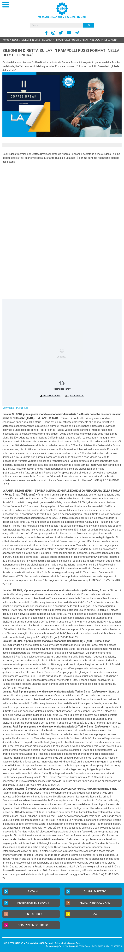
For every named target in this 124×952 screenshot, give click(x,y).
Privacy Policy (61, 943)
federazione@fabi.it (55, 946)
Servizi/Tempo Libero (26, 925)
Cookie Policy (75, 943)
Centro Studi (23, 914)
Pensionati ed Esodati (26, 903)
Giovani (21, 891)
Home (5, 39)
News (15, 39)
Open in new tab (74, 395)
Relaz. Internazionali (88, 903)
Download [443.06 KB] (15, 407)
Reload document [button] (50, 395)
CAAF (82, 914)
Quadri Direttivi (86, 891)
